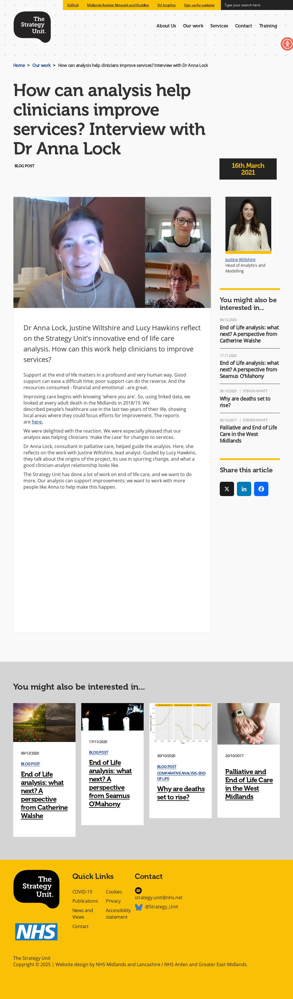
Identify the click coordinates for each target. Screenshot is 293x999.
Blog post (30, 763)
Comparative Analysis (177, 773)
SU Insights (166, 5)
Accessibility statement (118, 913)
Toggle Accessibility (278, 45)
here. (37, 422)
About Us (166, 26)
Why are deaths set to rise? (245, 402)
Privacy (113, 901)
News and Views (82, 913)
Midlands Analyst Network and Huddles (118, 5)
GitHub (72, 5)
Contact (243, 26)
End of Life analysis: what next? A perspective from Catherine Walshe (249, 334)
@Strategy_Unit (161, 907)
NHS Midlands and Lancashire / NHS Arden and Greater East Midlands (171, 964)
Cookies (114, 892)
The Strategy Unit (32, 26)
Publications (85, 901)
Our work (193, 26)
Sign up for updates (199, 5)
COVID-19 (82, 892)
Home (19, 65)
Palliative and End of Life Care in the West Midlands (248, 434)
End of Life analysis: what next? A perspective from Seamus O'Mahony (249, 369)
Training (268, 26)
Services (219, 26)
